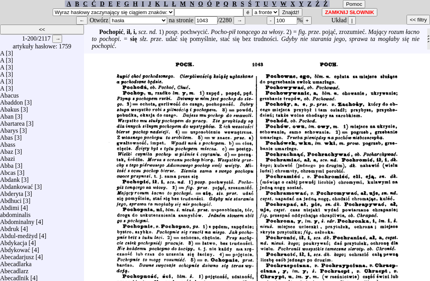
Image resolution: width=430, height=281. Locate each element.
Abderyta (11, 192)
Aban (7, 114)
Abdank (10, 177)
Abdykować (15, 248)
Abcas (8, 170)
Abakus (9, 107)
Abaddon (11, 100)
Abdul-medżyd (18, 234)
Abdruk (9, 227)
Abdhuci (10, 199)
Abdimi (9, 206)
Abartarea (12, 121)
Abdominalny (17, 220)
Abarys (9, 128)
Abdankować (16, 184)
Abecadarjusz (17, 255)
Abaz (6, 149)
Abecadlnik (14, 276)
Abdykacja (13, 241)
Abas (6, 135)
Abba (7, 163)
